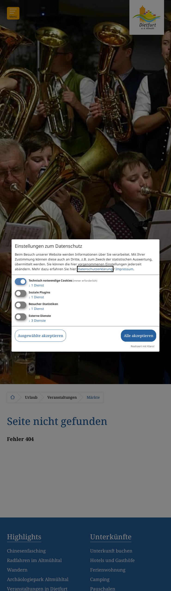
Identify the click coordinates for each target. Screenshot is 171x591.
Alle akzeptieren (138, 335)
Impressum (124, 269)
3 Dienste (37, 320)
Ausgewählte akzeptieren (40, 335)
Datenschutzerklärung (95, 269)
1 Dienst (36, 285)
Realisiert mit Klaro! (142, 346)
